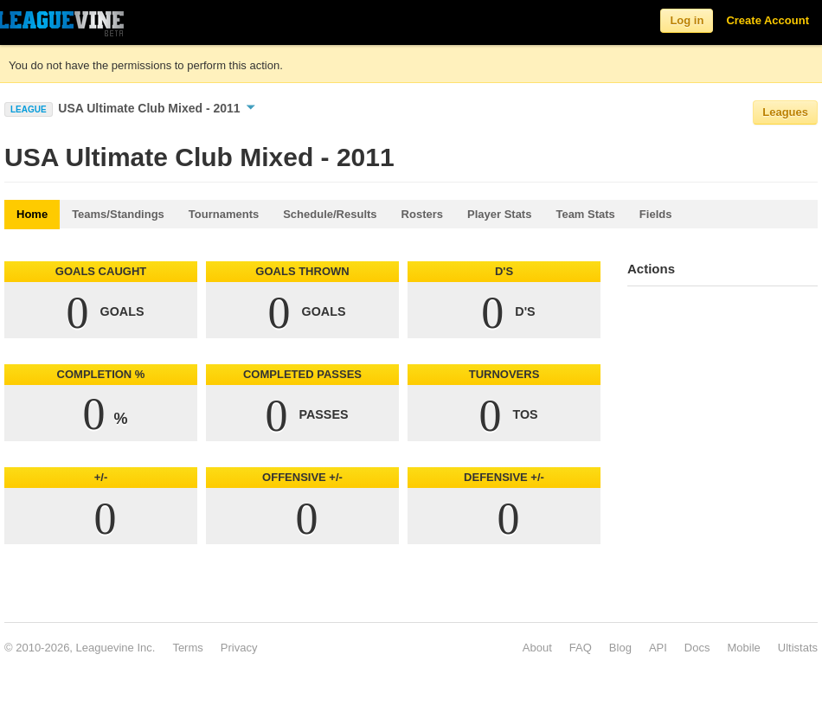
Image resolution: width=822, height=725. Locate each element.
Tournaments (224, 214)
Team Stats (584, 214)
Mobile (743, 647)
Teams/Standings (118, 214)
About (537, 647)
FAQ (580, 647)
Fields (655, 214)
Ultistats (798, 647)
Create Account (767, 20)
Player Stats (499, 214)
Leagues (785, 112)
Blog (620, 647)
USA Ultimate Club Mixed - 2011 (156, 108)
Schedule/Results (329, 214)
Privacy (239, 647)
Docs (697, 647)
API (658, 647)
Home (32, 214)
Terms (187, 647)
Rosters (422, 214)
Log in (686, 20)
